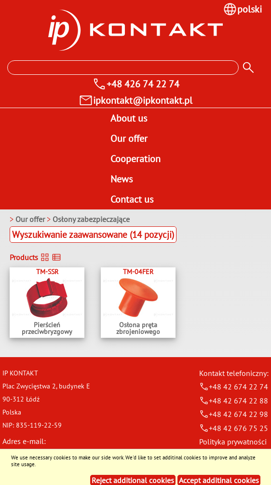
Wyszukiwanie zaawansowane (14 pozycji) (93, 234)
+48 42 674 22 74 (233, 386)
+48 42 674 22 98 (233, 414)
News (121, 179)
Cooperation (135, 158)
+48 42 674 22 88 (233, 400)
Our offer (129, 138)
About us (128, 118)
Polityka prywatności (233, 441)
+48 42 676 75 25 (233, 428)
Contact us (131, 199)
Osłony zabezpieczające (91, 219)
